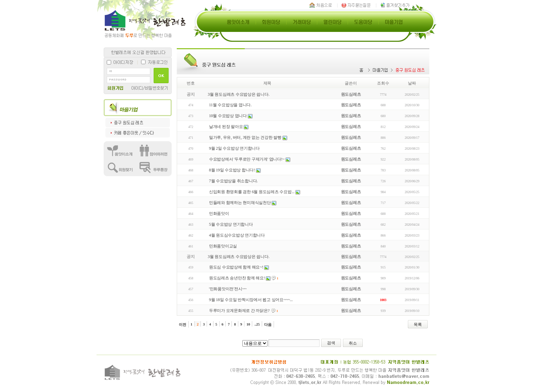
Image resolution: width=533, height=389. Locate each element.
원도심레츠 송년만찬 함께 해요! (237, 278)
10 (248, 324)
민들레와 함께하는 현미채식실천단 (240, 202)
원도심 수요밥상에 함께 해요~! (236, 267)
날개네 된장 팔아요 (226, 126)
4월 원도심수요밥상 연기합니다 (237, 235)
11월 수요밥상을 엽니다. (230, 105)
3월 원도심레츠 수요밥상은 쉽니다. (238, 94)
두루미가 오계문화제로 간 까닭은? (239, 310)
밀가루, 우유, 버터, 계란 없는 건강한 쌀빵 (245, 137)
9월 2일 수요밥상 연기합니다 (234, 148)
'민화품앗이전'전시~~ (227, 288)
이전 (182, 324)
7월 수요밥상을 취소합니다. (233, 181)
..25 (257, 324)
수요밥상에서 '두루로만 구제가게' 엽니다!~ (247, 159)
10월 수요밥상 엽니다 (228, 115)
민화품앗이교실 (223, 246)
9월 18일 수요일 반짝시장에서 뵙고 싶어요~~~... (251, 299)
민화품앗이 (219, 213)
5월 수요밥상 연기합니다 (231, 224)
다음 (268, 324)
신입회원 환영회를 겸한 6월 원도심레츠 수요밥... (251, 191)
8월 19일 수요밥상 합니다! (232, 170)
